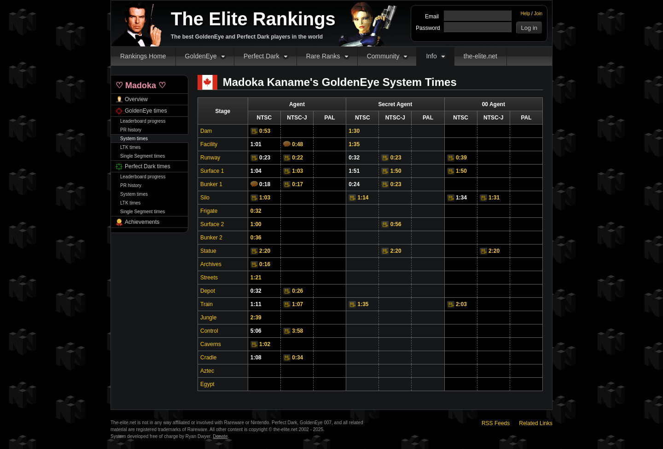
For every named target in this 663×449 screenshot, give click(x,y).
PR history (130, 129)
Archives (210, 264)
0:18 (264, 184)
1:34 (461, 197)
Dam (206, 131)
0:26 (297, 291)
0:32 (354, 157)
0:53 (264, 131)
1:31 (494, 197)
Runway (210, 157)
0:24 (354, 184)
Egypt (207, 384)
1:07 (297, 304)
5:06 (256, 331)
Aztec (207, 371)
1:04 (256, 171)
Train (206, 304)
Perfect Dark (261, 56)
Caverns (210, 344)
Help (525, 13)
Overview (136, 99)
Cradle (208, 357)
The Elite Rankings (253, 19)
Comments (287, 144)
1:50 (395, 171)
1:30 (354, 131)
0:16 (264, 264)
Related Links (535, 423)
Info (431, 56)
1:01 (256, 144)
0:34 (297, 357)
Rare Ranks (323, 56)
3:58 (297, 331)
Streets (209, 277)
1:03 (297, 171)
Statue (208, 251)
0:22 (297, 157)
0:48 (297, 144)
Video (254, 131)
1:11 (256, 304)
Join (538, 13)
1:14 (363, 197)
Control (209, 331)
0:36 (256, 237)
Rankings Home (143, 56)
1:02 (264, 344)
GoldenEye (201, 56)
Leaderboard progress (142, 121)
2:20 (264, 251)
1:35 (354, 144)
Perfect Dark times (147, 166)
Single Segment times (142, 156)
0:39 (461, 157)
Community (383, 56)
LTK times (130, 147)
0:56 (395, 224)
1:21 (256, 277)
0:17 (297, 184)
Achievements (142, 222)
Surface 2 (212, 224)
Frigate (208, 211)
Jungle (208, 317)
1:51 (354, 171)
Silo (204, 197)
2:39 (256, 317)
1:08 (256, 357)
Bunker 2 (211, 237)
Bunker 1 (211, 184)
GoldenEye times (146, 111)
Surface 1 (212, 171)
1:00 (256, 224)
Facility (208, 144)
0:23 (264, 157)
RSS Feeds (496, 423)
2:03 (461, 304)
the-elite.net (480, 56)
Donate (220, 436)
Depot (207, 291)
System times (134, 138)
